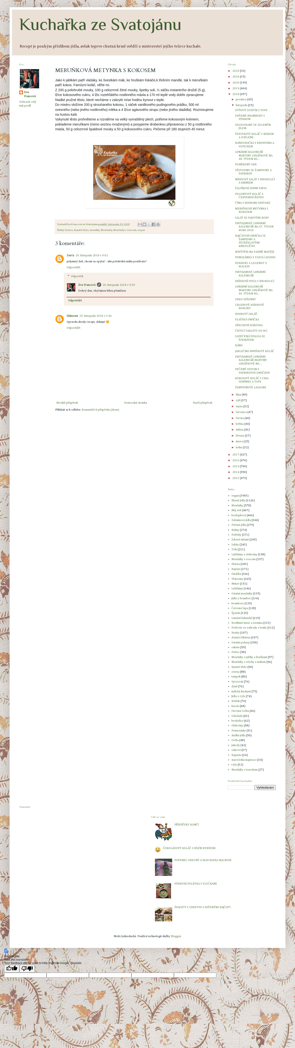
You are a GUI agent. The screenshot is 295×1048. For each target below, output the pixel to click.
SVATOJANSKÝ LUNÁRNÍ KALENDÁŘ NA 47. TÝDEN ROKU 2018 (254, 227)
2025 (236, 71)
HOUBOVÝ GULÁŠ (246, 314)
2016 (236, 460)
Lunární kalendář (241, 618)
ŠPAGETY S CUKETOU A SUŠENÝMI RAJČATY (202, 907)
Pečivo (235, 652)
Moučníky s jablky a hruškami (249, 657)
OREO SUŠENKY (245, 299)
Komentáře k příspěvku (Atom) (100, 409)
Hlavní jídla (238, 500)
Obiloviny (237, 725)
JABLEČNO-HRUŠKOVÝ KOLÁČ (254, 351)
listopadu (242, 105)
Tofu (234, 549)
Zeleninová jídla (241, 520)
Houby (235, 632)
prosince (241, 99)
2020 (236, 82)
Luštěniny (237, 588)
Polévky (236, 534)
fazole (235, 706)
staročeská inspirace (244, 760)
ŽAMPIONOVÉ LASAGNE (250, 387)
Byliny (235, 530)
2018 (236, 94)
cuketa (235, 647)
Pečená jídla (238, 525)
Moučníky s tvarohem (244, 769)
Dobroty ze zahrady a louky (249, 627)
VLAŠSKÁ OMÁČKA (247, 319)
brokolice (237, 720)
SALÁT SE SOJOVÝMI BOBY (252, 217)
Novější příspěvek (67, 402)
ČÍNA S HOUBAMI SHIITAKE (252, 203)
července (242, 412)
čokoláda (237, 716)
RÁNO (239, 345)
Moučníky (106, 230)
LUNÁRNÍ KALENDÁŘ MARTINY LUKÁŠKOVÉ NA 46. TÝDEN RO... (253, 290)
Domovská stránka (135, 402)
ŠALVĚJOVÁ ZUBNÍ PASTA (250, 188)
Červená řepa (239, 608)
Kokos (69, 230)
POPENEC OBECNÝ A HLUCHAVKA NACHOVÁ (202, 860)
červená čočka (240, 711)
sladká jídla (238, 735)
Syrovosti (237, 681)
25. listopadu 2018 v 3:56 (95, 316)
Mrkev (235, 583)
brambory (237, 603)
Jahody (235, 745)
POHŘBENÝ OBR (246, 164)
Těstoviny (237, 579)
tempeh (236, 676)
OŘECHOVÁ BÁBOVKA (249, 325)
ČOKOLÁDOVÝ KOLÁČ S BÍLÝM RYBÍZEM (189, 848)
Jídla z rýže (238, 696)
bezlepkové (238, 515)
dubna (240, 429)
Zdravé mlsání (240, 539)
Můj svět (236, 510)
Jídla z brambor (241, 598)
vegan (141, 230)
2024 (236, 76)
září (238, 400)
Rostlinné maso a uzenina (247, 623)
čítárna (235, 564)
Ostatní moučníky (241, 593)
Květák (235, 701)
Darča (70, 255)
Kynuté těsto (81, 230)
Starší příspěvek (202, 402)
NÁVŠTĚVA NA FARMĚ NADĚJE (254, 252)
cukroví (236, 750)
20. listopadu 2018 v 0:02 (92, 255)
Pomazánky (238, 730)
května (240, 424)
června (240, 418)
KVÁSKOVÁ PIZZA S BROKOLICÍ (254, 281)
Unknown (72, 316)
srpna (239, 406)
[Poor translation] (27, 969)
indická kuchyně (241, 691)
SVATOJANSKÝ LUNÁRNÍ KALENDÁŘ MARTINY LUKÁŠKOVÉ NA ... (251, 360)
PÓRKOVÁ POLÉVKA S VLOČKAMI (195, 883)
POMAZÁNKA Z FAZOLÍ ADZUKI (255, 257)
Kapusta (236, 755)
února (240, 441)
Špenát (235, 613)
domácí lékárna (240, 637)
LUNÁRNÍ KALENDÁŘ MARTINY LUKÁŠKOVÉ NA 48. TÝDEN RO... (253, 156)
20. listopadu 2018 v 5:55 (119, 285)
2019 (236, 88)
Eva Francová (86, 285)
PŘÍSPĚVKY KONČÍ (186, 824)
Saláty (235, 544)
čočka (235, 740)
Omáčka (236, 574)
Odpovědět (73, 267)
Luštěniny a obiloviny (244, 554)
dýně (234, 686)
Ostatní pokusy (240, 642)
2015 (236, 466)
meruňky (95, 230)
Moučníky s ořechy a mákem (248, 662)
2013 (236, 478)
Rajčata (236, 569)
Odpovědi (77, 276)
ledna (239, 447)
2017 (236, 454)
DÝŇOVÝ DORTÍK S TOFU (251, 110)
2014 (236, 472)
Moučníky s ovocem (124, 230)
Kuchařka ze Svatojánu (100, 24)
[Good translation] (11, 969)
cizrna (235, 672)
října (239, 394)
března (240, 435)
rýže (234, 764)
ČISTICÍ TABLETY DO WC (251, 330)
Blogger (176, 936)
